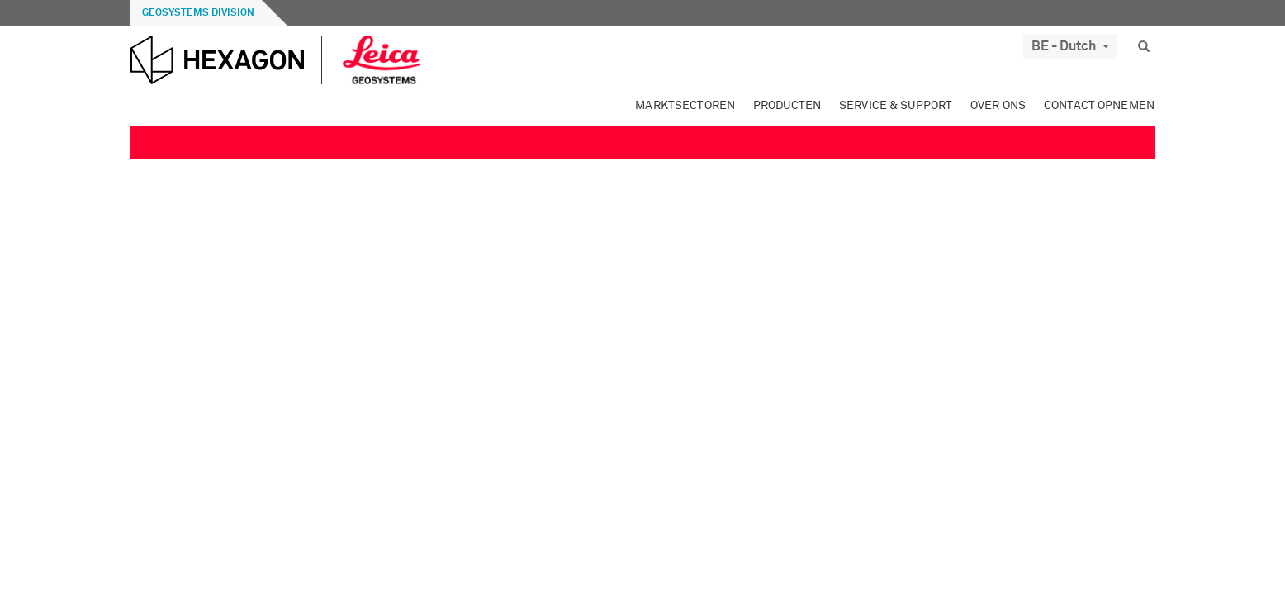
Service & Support (895, 106)
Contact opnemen (1099, 106)
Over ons (998, 106)
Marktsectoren (685, 106)
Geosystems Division (198, 13)
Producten (787, 106)
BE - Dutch (1070, 46)
